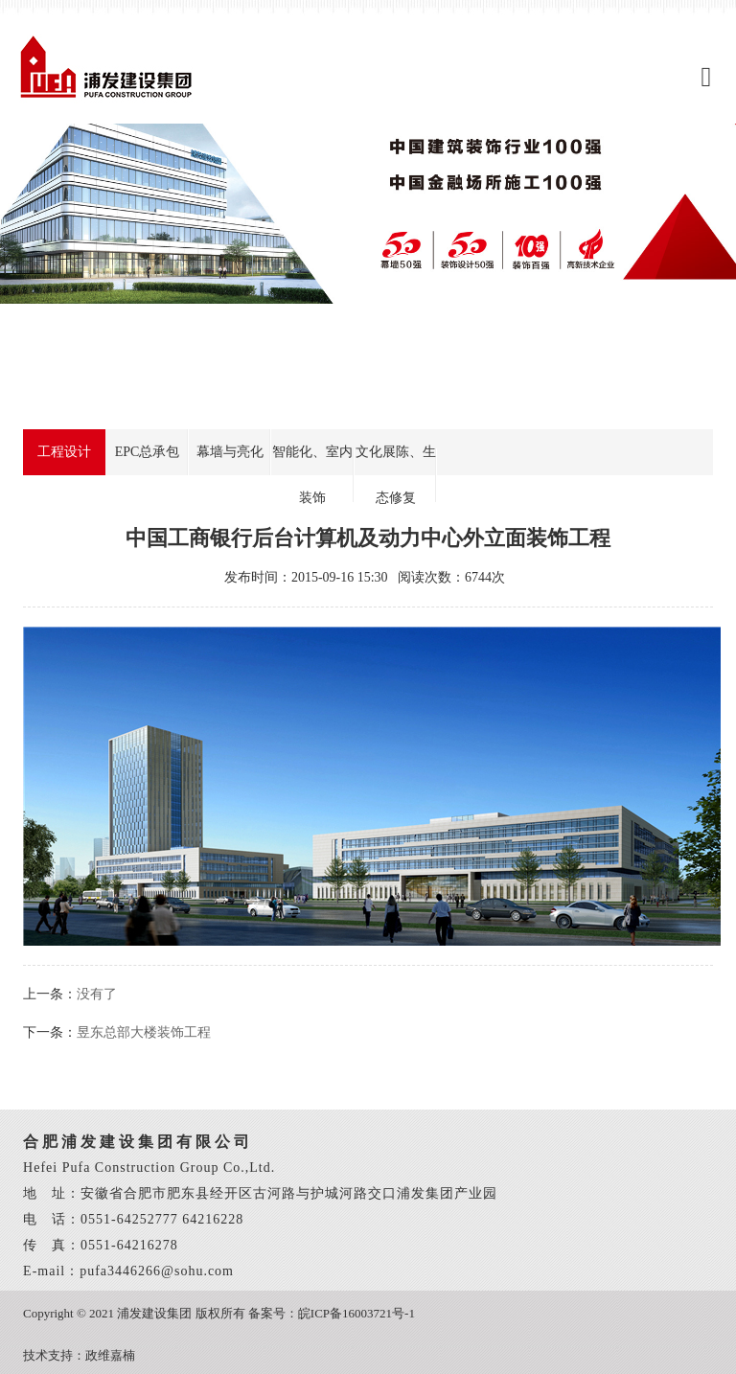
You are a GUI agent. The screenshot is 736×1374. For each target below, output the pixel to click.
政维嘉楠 (110, 1355)
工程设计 (64, 452)
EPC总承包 (147, 452)
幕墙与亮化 (230, 452)
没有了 (97, 994)
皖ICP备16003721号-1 (356, 1313)
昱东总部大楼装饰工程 (144, 1032)
